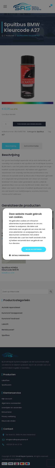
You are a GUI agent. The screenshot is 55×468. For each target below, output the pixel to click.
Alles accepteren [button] (34, 249)
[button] (19, 255)
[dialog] (27, 234)
